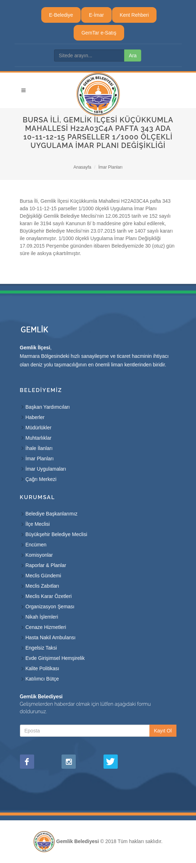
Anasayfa (82, 167)
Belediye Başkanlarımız (52, 514)
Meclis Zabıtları (42, 586)
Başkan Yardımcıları (48, 407)
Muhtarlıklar (39, 438)
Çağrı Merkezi (41, 479)
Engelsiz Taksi (41, 648)
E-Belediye (61, 15)
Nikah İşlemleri (42, 617)
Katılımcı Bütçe (42, 679)
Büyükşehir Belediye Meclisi (57, 534)
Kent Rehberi (134, 15)
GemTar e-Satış (98, 33)
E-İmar (96, 15)
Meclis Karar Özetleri (49, 596)
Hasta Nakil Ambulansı (51, 637)
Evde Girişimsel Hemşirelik (55, 658)
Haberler (35, 417)
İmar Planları (111, 167)
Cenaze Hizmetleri (46, 627)
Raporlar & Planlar (46, 565)
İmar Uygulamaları (46, 469)
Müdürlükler (39, 427)
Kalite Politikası (42, 668)
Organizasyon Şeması (50, 606)
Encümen (36, 544)
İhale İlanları (39, 448)
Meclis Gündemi (43, 575)
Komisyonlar (39, 555)
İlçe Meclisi (38, 524)
